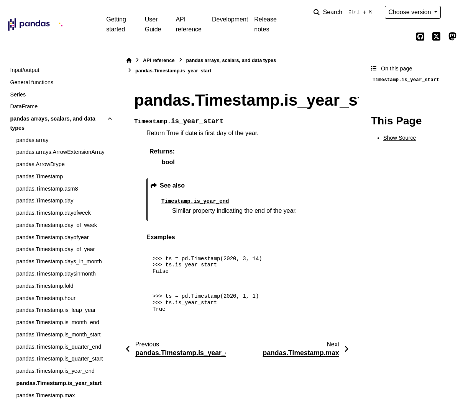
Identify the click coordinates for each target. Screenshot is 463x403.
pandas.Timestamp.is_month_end (57, 322)
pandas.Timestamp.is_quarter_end (58, 347)
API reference (189, 24)
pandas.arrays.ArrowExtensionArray (60, 152)
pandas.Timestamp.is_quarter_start (59, 359)
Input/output (24, 70)
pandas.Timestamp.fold (44, 286)
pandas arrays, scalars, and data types (52, 123)
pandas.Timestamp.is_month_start (58, 334)
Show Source (399, 138)
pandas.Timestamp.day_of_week (56, 225)
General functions (31, 82)
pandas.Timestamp (39, 176)
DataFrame (24, 106)
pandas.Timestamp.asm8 (47, 189)
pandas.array (32, 140)
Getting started (116, 24)
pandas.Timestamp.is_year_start (59, 383)
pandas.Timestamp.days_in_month (59, 261)
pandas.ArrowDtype (40, 164)
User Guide (153, 24)
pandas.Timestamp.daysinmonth (55, 274)
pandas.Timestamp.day (44, 200)
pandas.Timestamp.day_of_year (55, 249)
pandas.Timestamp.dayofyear (52, 237)
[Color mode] (452, 12)
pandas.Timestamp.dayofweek (53, 213)
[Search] (344, 12)
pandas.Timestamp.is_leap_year (55, 310)
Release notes (265, 24)
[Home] (128, 60)
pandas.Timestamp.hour (46, 298)
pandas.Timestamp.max (45, 395)
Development (230, 19)
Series (18, 94)
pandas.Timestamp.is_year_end (55, 371)
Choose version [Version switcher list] (410, 12)
